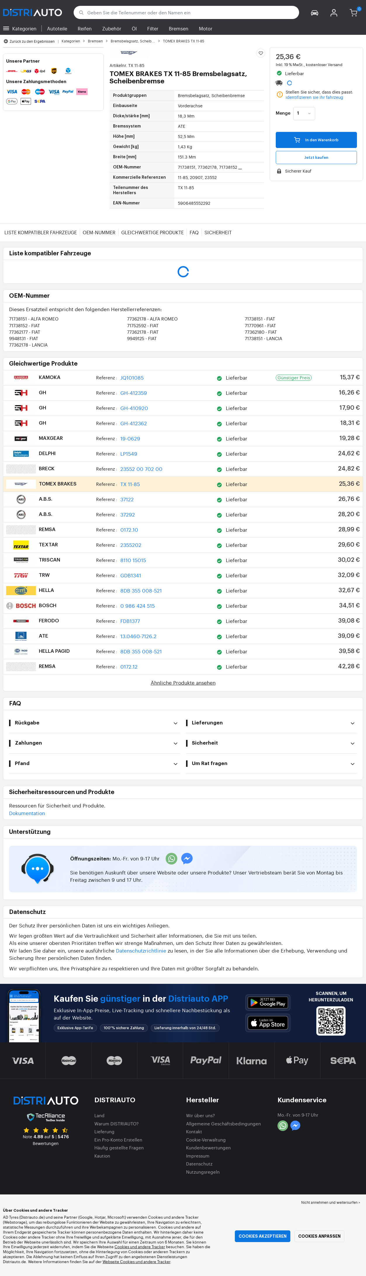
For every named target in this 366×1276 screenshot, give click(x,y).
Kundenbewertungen (208, 1147)
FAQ (194, 232)
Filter (152, 28)
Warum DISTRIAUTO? (116, 1123)
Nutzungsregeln (203, 1172)
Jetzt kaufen (316, 157)
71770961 (260, 325)
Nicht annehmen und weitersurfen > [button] (330, 1202)
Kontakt (194, 1131)
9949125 (142, 338)
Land (99, 1115)
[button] (314, 12)
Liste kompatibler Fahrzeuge (40, 232)
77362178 (152, 319)
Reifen (85, 28)
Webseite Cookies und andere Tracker (136, 1261)
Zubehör (111, 28)
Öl (134, 28)
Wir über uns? (200, 1115)
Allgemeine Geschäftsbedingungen (223, 1123)
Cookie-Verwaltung (206, 1139)
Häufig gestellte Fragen (119, 1147)
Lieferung (104, 1131)
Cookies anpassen (319, 1236)
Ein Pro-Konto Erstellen (118, 1139)
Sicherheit (218, 232)
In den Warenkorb (316, 140)
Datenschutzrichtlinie (141, 950)
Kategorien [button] (24, 28)
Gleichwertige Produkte (152, 232)
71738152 (24, 325)
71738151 (33, 319)
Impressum (197, 1156)
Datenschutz (199, 1163)
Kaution (102, 1156)
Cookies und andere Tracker (140, 1246)
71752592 (143, 325)
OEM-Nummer (99, 232)
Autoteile (57, 28)
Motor (205, 28)
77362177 (24, 332)
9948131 (23, 338)
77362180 (261, 332)
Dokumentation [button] (27, 813)
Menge (283, 113)
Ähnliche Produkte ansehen (183, 682)
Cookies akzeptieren (263, 1236)
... (240, 167)
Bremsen (178, 28)
